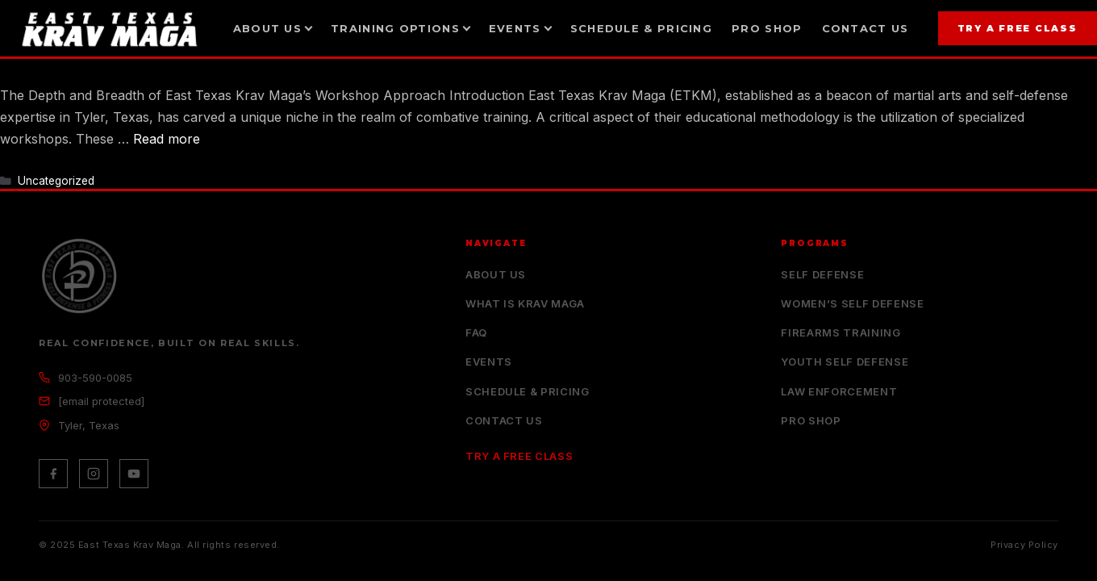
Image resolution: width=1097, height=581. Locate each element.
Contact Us (865, 28)
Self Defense (822, 274)
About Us (495, 274)
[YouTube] (133, 473)
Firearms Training (840, 332)
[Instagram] (93, 473)
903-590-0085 (95, 377)
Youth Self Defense (844, 361)
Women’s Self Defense (852, 303)
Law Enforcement (839, 391)
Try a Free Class (1017, 28)
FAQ (476, 332)
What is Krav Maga (525, 303)
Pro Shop (767, 28)
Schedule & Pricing (641, 28)
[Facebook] (53, 473)
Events (488, 361)
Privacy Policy (1024, 544)
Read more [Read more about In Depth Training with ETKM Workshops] (166, 139)
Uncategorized (56, 180)
